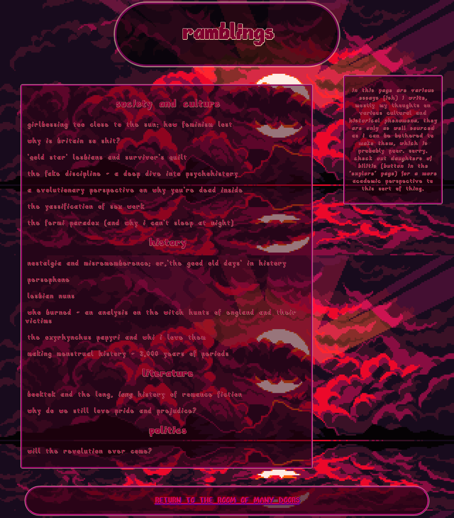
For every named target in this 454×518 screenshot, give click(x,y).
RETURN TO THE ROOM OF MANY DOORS (227, 501)
